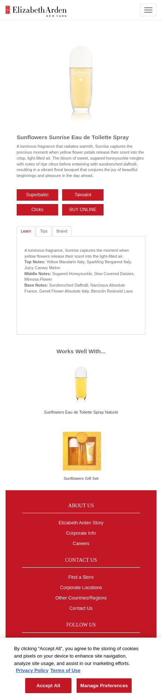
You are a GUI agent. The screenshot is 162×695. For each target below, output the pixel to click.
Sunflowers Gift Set (81, 478)
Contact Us (81, 608)
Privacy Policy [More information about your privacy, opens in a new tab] (32, 672)
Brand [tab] (62, 231)
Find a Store (81, 577)
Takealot (83, 194)
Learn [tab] (26, 231)
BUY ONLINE (83, 209)
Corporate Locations (81, 587)
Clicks (37, 209)
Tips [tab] (43, 231)
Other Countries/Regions (81, 598)
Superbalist (37, 194)
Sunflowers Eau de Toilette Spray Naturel (81, 412)
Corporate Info (81, 533)
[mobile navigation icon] (148, 10)
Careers (81, 543)
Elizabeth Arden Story (80, 522)
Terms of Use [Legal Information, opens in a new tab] (65, 672)
